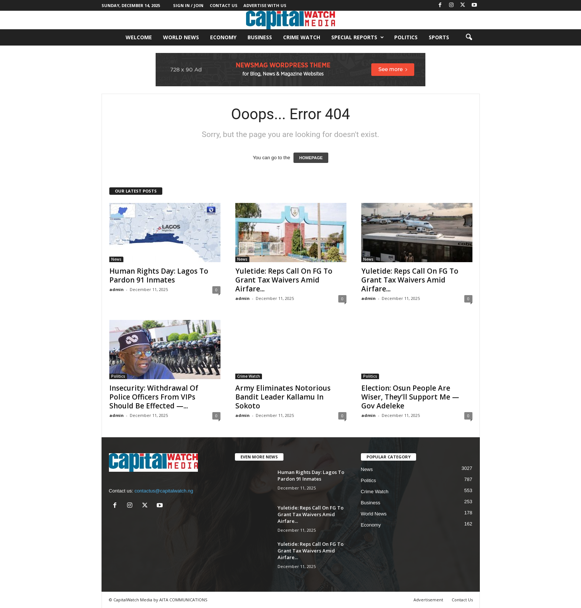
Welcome (139, 37)
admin (116, 289)
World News (181, 37)
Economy (223, 37)
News (116, 259)
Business (260, 37)
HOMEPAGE (310, 158)
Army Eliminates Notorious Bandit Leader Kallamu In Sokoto (283, 397)
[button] (469, 37)
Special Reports (357, 37)
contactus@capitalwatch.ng (164, 491)
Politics (406, 37)
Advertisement (428, 599)
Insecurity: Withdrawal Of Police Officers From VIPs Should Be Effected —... (153, 397)
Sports (439, 37)
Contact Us (224, 5)
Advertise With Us (264, 5)
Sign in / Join (188, 5)
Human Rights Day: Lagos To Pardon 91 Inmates (158, 275)
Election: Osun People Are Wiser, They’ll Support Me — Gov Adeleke (410, 397)
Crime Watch (301, 37)
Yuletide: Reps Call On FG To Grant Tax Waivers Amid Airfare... (283, 280)
